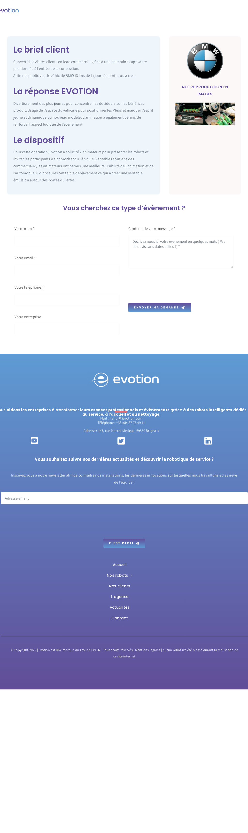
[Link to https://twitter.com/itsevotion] (121, 441)
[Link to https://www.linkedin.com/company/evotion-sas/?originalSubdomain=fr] (208, 441)
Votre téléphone (29, 287)
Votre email (25, 257)
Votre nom (24, 228)
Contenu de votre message (151, 228)
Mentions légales (147, 650)
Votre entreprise (28, 316)
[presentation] (165, 285)
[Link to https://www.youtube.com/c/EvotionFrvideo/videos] (34, 441)
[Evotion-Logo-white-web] (124, 372)
